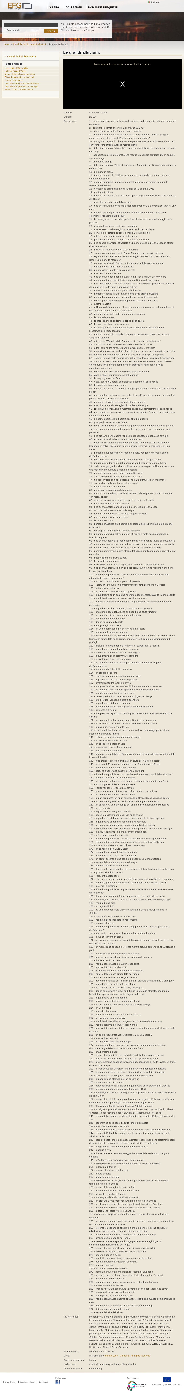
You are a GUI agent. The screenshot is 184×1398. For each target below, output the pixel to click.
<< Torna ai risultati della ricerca (20, 56)
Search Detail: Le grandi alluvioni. (29, 44)
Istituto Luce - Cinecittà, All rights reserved (127, 1355)
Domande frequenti (103, 7)
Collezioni (73, 7)
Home (7, 44)
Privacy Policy (9, 1382)
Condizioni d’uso (27, 1382)
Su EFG (54, 7)
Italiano (153, 2)
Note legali (43, 1382)
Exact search (13, 30)
